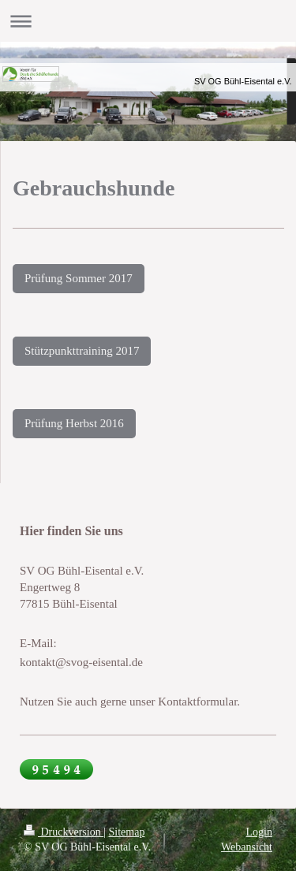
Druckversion (63, 832)
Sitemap (127, 832)
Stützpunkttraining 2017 (81, 350)
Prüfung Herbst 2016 (74, 423)
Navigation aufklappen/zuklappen (148, 21)
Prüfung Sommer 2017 (78, 278)
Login (259, 832)
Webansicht (246, 847)
